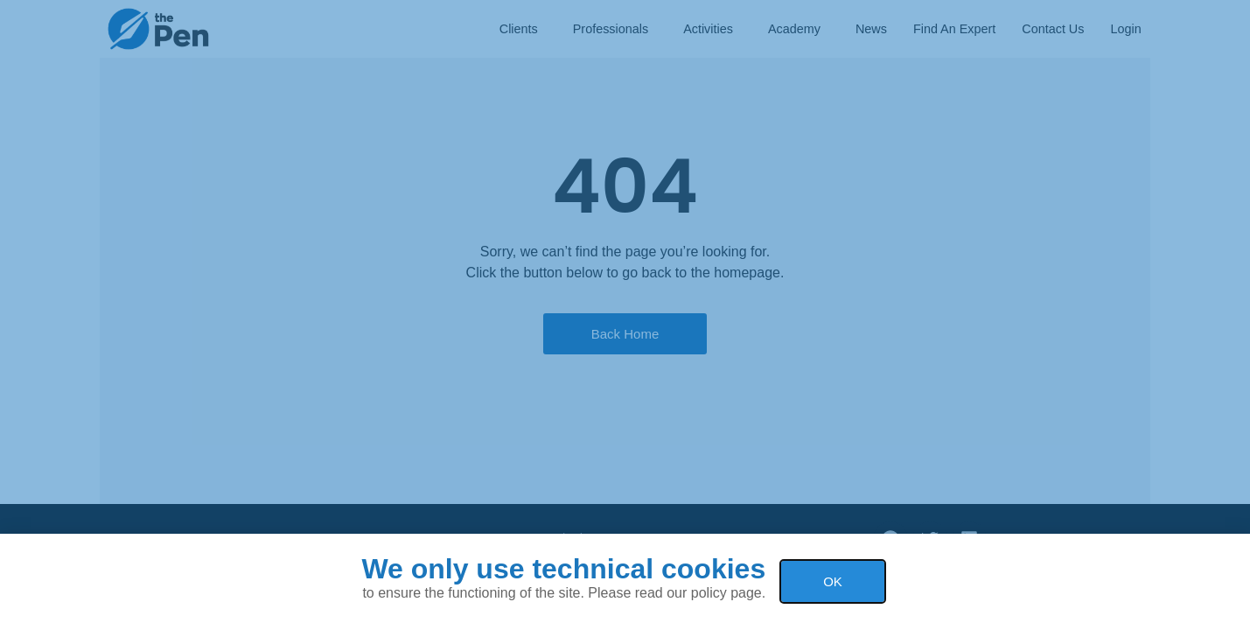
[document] (625, 315)
